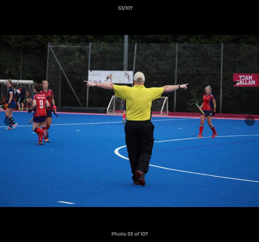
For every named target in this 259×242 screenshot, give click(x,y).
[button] (235, 10)
